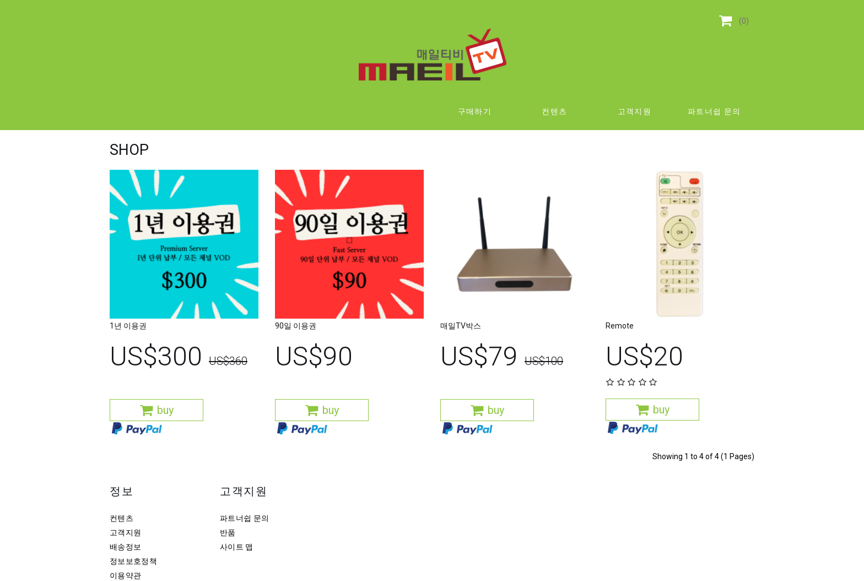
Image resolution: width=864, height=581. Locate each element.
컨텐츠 (554, 111)
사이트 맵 (236, 546)
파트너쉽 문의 (714, 111)
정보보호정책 (133, 561)
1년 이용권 (128, 338)
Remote (620, 338)
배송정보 (125, 546)
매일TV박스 (460, 338)
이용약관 (125, 575)
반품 (228, 532)
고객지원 (635, 111)
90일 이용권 (295, 338)
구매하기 (475, 111)
